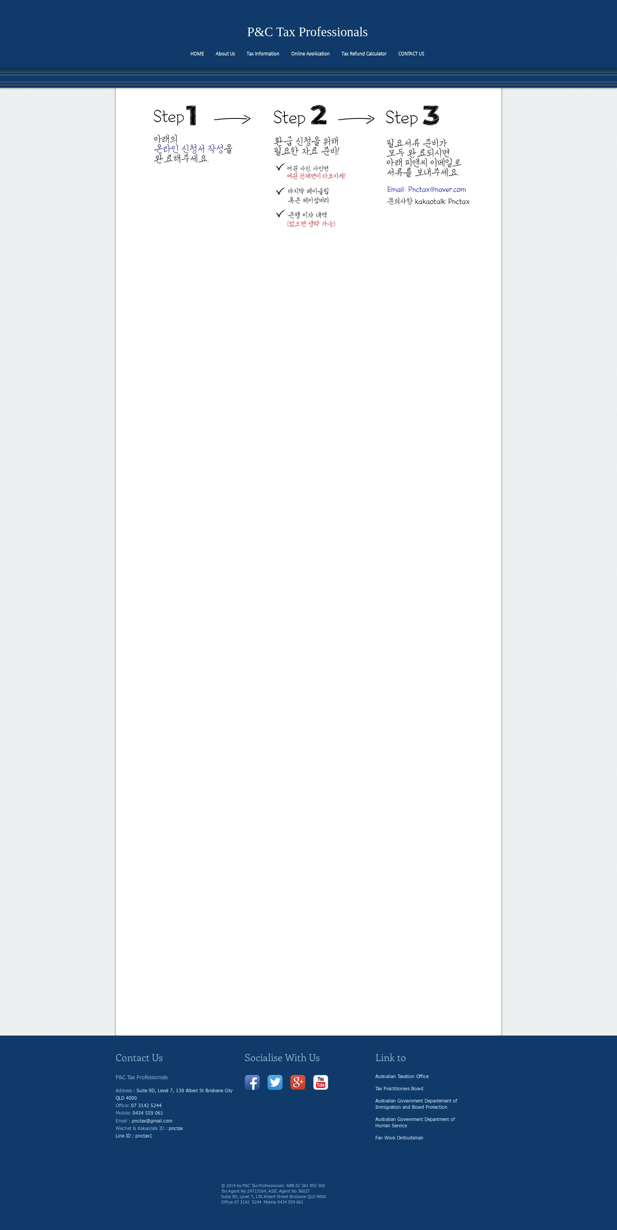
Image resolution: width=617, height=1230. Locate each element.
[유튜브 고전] (320, 1082)
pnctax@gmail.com (152, 1121)
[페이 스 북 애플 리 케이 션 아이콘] (252, 1082)
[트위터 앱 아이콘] (275, 1082)
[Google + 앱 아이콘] (297, 1082)
